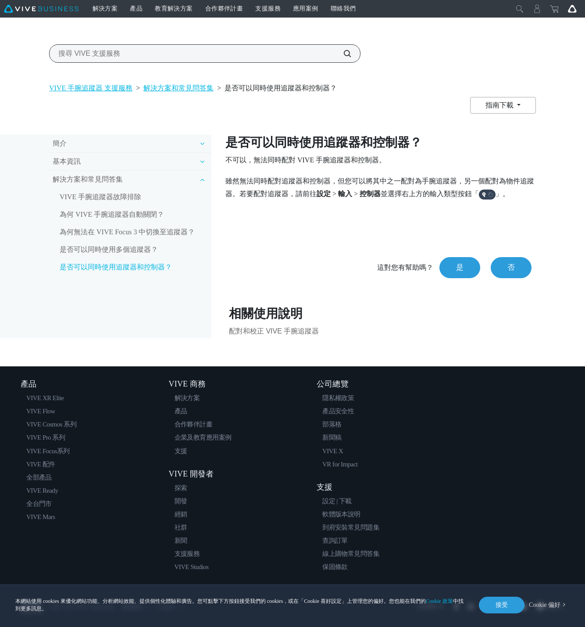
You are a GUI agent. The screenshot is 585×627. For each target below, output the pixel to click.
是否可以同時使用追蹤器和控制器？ (116, 267)
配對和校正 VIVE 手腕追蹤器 (274, 331)
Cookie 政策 (439, 601)
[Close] (519, 9)
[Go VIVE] (572, 9)
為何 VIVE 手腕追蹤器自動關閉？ (112, 214)
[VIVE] (41, 8)
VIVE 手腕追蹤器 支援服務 (90, 88)
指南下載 (500, 105)
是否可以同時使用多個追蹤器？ (109, 249)
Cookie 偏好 (544, 605)
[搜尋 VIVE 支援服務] (342, 53)
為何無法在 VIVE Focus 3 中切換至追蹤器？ (127, 232)
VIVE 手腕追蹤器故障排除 (100, 197)
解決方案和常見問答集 (178, 88)
